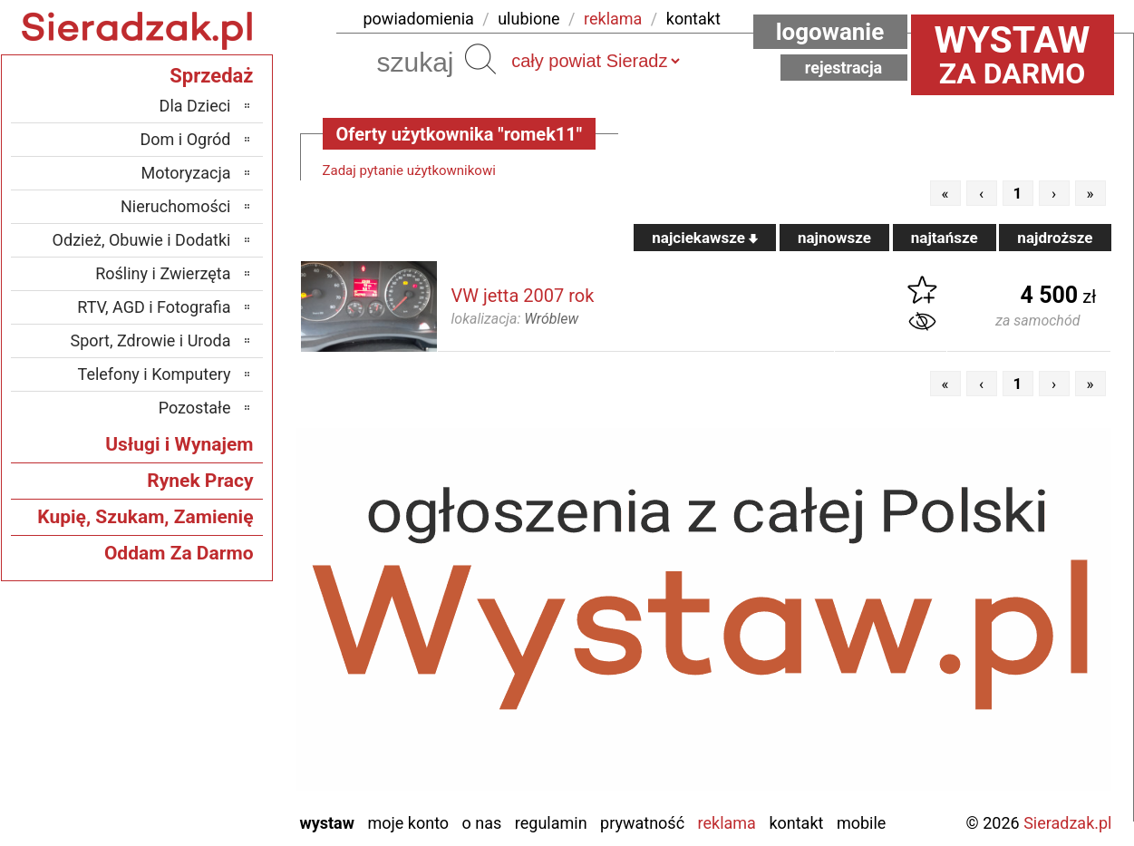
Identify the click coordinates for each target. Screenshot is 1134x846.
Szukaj (480, 59)
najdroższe (1054, 238)
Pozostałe (195, 407)
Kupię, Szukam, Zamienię (145, 517)
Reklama (727, 822)
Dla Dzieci (195, 105)
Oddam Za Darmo (179, 553)
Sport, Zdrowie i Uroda (151, 340)
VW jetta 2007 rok (523, 295)
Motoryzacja (186, 172)
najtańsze (944, 238)
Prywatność (642, 822)
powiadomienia (418, 18)
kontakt (693, 18)
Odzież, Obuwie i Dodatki (142, 239)
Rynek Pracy (200, 480)
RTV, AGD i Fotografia (153, 306)
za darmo (1012, 54)
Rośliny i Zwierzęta (162, 273)
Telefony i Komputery (154, 374)
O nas (482, 822)
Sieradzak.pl (1067, 822)
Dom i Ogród (185, 139)
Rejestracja (844, 67)
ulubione (528, 18)
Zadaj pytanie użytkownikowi (409, 170)
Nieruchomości (176, 206)
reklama (613, 18)
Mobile (861, 822)
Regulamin (551, 822)
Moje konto (408, 822)
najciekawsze (705, 238)
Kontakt (796, 822)
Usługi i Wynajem (179, 444)
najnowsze (834, 238)
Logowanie (830, 31)
